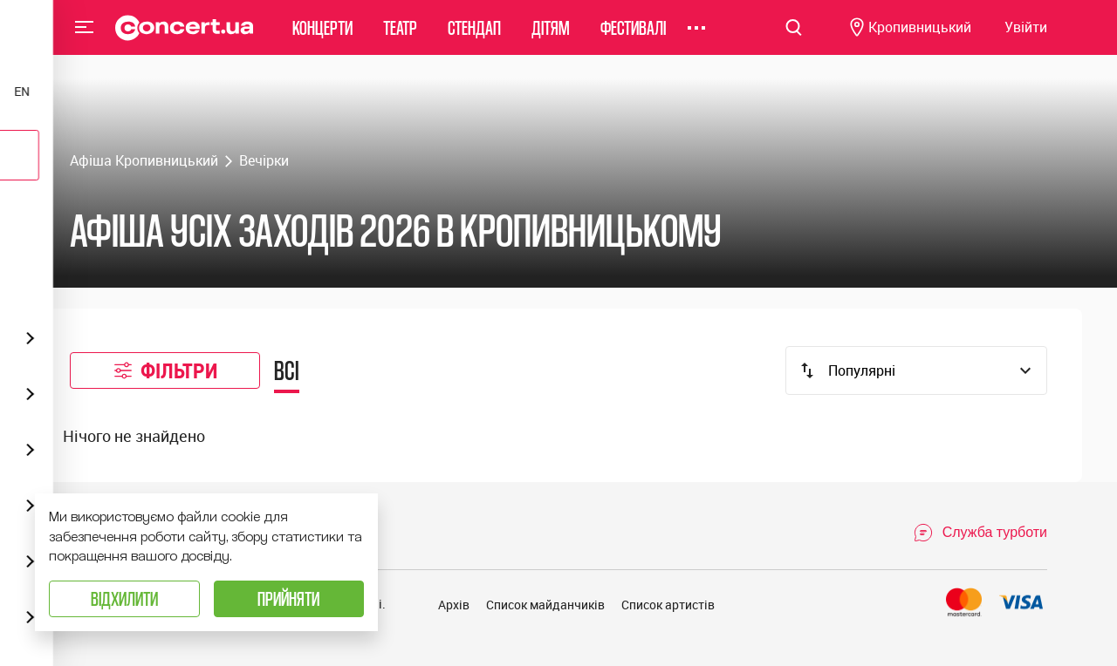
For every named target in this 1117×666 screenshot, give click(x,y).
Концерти (322, 38)
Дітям (550, 38)
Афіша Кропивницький (144, 160)
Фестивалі (633, 38)
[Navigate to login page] (1025, 40)
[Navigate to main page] (184, 39)
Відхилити (124, 598)
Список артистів (668, 604)
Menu (84, 38)
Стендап (474, 38)
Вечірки (264, 160)
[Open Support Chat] (980, 532)
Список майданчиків (545, 604)
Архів (453, 604)
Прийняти (288, 598)
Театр (400, 38)
